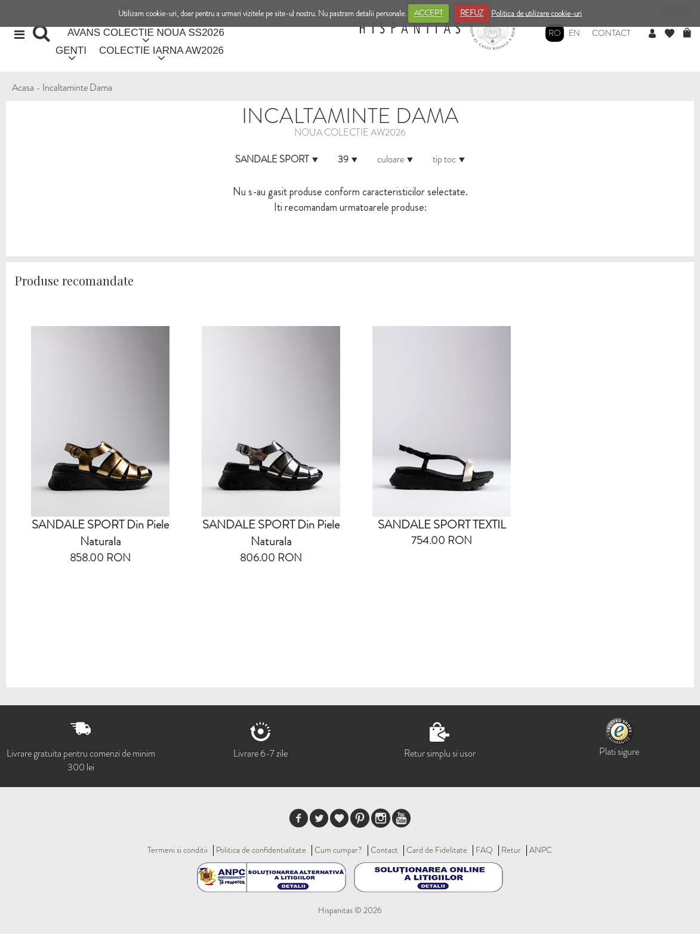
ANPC (540, 850)
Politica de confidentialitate (261, 850)
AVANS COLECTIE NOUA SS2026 (145, 32)
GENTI (71, 50)
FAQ (484, 850)
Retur (511, 850)
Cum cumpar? (338, 850)
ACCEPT (428, 13)
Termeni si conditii (177, 850)
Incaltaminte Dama (77, 87)
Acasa (23, 87)
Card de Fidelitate (436, 850)
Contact (611, 33)
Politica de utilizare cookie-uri (536, 13)
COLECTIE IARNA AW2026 (161, 50)
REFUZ (471, 13)
